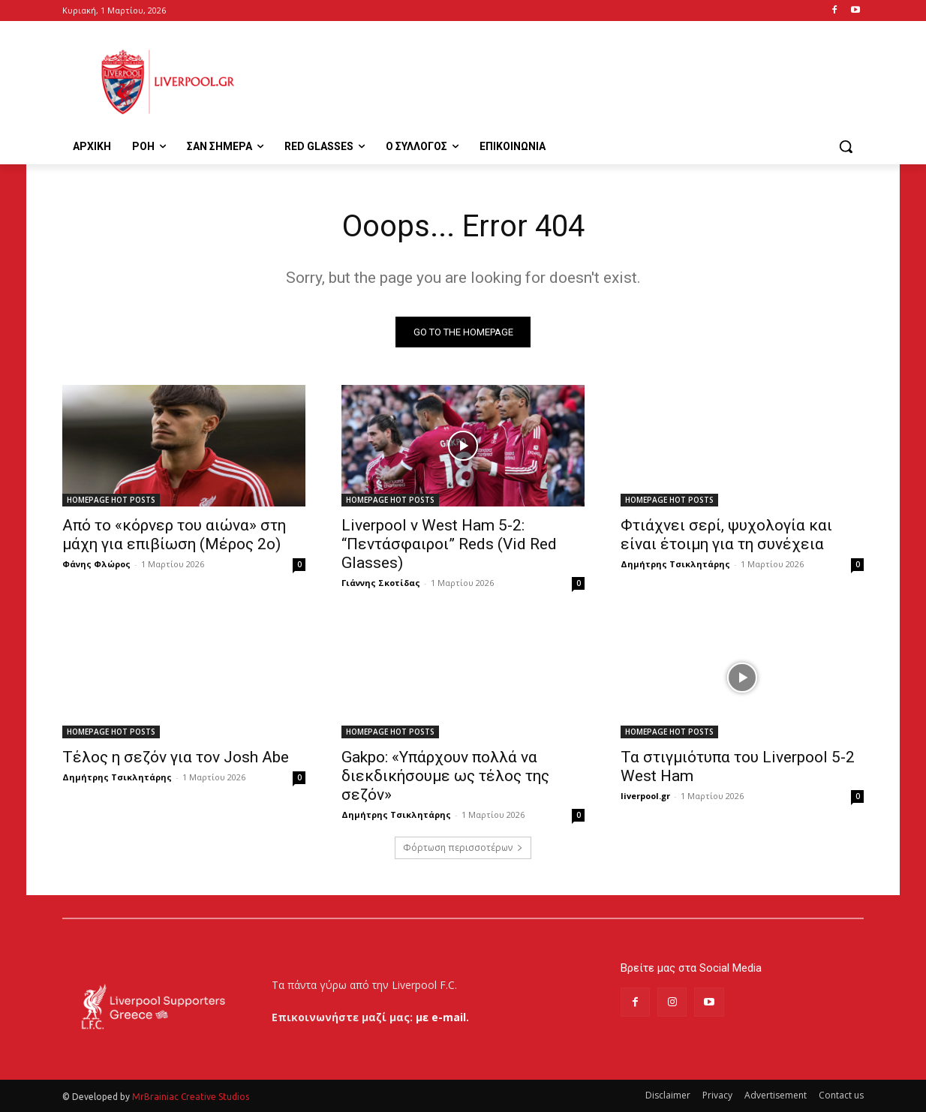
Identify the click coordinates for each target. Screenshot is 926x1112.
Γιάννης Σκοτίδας (380, 582)
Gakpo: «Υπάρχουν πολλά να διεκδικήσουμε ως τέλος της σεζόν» (445, 776)
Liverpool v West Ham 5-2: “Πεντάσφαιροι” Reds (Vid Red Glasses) (449, 544)
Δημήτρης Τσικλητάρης (675, 564)
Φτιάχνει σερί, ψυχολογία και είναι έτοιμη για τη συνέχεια (726, 534)
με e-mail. (442, 1017)
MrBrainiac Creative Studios (190, 1096)
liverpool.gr (645, 795)
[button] (846, 146)
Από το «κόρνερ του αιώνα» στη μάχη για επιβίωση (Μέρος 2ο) (174, 534)
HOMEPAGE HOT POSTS (111, 499)
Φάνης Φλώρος (96, 564)
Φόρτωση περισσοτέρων (463, 847)
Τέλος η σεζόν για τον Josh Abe (175, 757)
